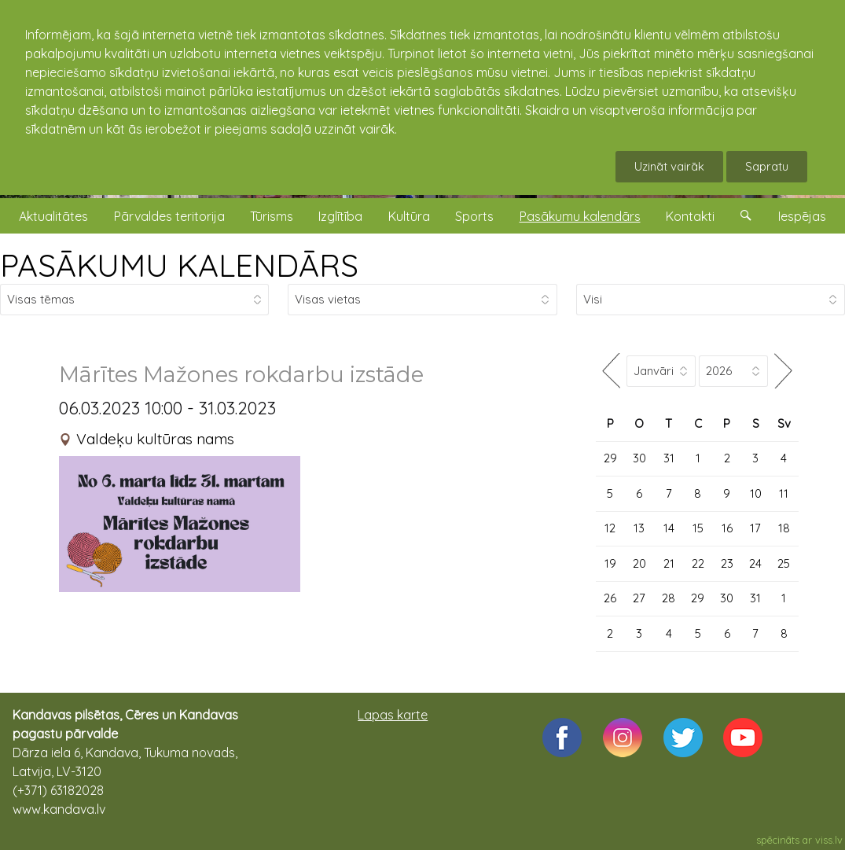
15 (698, 528)
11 (783, 493)
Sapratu (766, 166)
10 (756, 493)
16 (727, 528)
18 (784, 528)
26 (610, 598)
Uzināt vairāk (669, 166)
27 (639, 598)
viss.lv (829, 839)
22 (698, 563)
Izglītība (340, 216)
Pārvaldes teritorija (169, 216)
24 (755, 563)
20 (639, 563)
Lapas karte (393, 715)
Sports (474, 216)
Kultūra (409, 216)
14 (668, 528)
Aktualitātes (53, 216)
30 (639, 458)
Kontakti (690, 216)
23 (727, 563)
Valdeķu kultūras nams (155, 438)
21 (668, 563)
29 (610, 458)
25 (783, 563)
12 (609, 528)
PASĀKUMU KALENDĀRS (179, 265)
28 (668, 598)
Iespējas (802, 216)
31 (668, 458)
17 (755, 528)
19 (610, 563)
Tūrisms (271, 216)
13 (639, 528)
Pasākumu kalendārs (580, 216)
